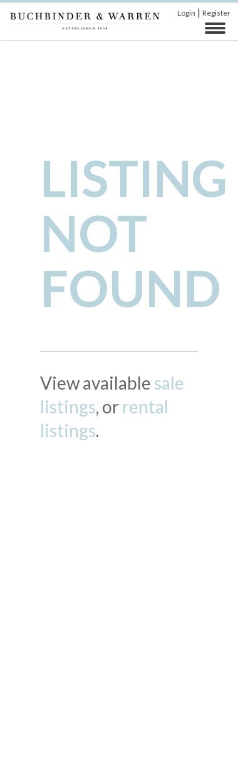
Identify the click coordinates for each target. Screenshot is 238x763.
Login (186, 13)
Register (216, 13)
